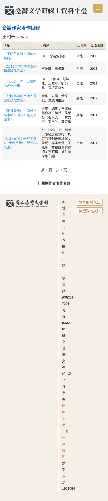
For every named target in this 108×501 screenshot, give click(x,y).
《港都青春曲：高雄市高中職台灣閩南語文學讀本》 (20, 115)
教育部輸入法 (90, 202)
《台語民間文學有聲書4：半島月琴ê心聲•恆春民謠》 (21, 143)
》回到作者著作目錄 (54, 183)
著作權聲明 (65, 444)
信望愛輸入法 (90, 211)
